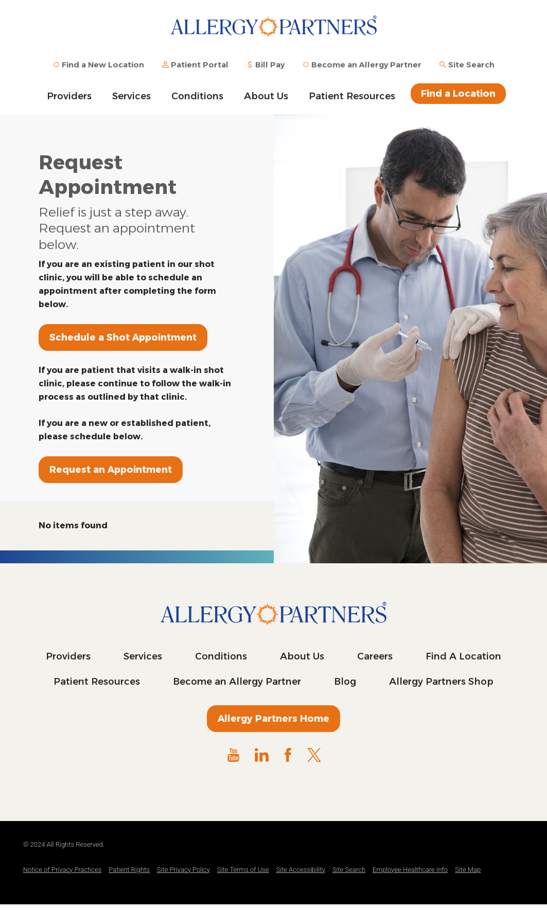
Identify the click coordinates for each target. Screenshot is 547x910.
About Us (266, 96)
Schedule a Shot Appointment (123, 337)
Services (131, 96)
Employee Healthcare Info (410, 869)
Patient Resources (352, 96)
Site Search (348, 869)
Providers (69, 96)
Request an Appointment (110, 469)
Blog (345, 681)
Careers (375, 656)
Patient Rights (129, 869)
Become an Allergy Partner (237, 681)
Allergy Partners (274, 33)
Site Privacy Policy (183, 869)
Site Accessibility (300, 869)
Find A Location (463, 656)
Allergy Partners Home (273, 718)
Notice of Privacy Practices (62, 869)
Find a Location (458, 93)
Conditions (197, 96)
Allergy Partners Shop (441, 681)
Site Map (468, 869)
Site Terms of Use (243, 869)
